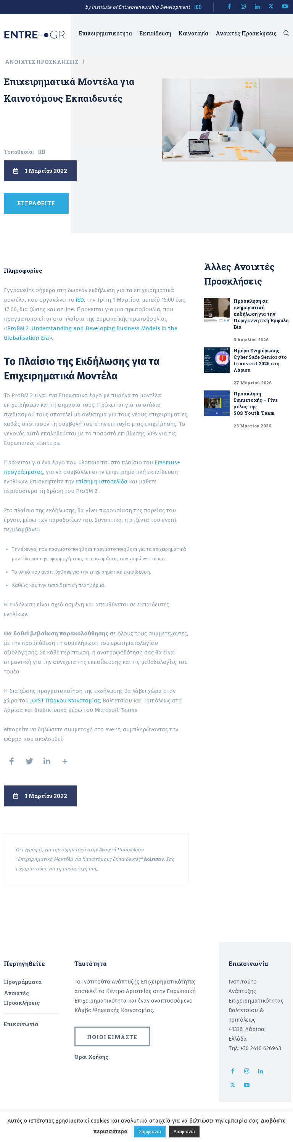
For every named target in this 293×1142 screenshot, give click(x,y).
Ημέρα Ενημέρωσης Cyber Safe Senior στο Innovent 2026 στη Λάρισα (260, 360)
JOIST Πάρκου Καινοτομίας (65, 700)
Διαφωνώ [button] (184, 1131)
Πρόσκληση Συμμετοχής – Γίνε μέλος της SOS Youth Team (255, 403)
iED (198, 7)
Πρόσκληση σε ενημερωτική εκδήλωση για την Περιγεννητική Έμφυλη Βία (260, 314)
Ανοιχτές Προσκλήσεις (42, 62)
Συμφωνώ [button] (149, 1131)
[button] (286, 33)
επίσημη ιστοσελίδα (100, 481)
